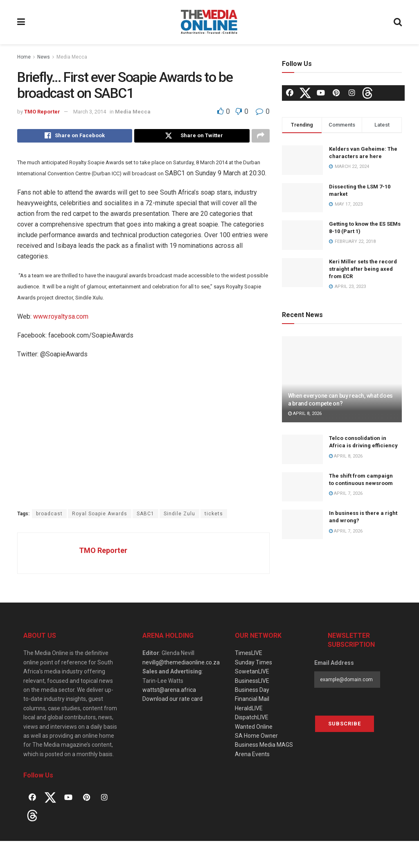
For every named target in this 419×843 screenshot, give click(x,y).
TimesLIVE (248, 655)
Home (24, 57)
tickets (214, 516)
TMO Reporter (42, 112)
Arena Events (252, 756)
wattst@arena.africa (169, 692)
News (43, 57)
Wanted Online (254, 728)
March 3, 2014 (89, 112)
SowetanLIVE (252, 674)
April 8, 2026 (305, 413)
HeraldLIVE (249, 710)
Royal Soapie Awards (99, 516)
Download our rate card (172, 701)
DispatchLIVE (251, 719)
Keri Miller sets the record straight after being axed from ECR (363, 268)
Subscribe (344, 726)
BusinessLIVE (252, 683)
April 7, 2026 (346, 493)
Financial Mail (252, 701)
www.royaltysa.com (60, 318)
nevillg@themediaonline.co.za (181, 664)
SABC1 (145, 516)
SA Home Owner (256, 738)
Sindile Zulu (179, 516)
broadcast (49, 516)
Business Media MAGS (264, 747)
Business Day (252, 692)
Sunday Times (253, 664)
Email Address (334, 665)
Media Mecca (71, 57)
